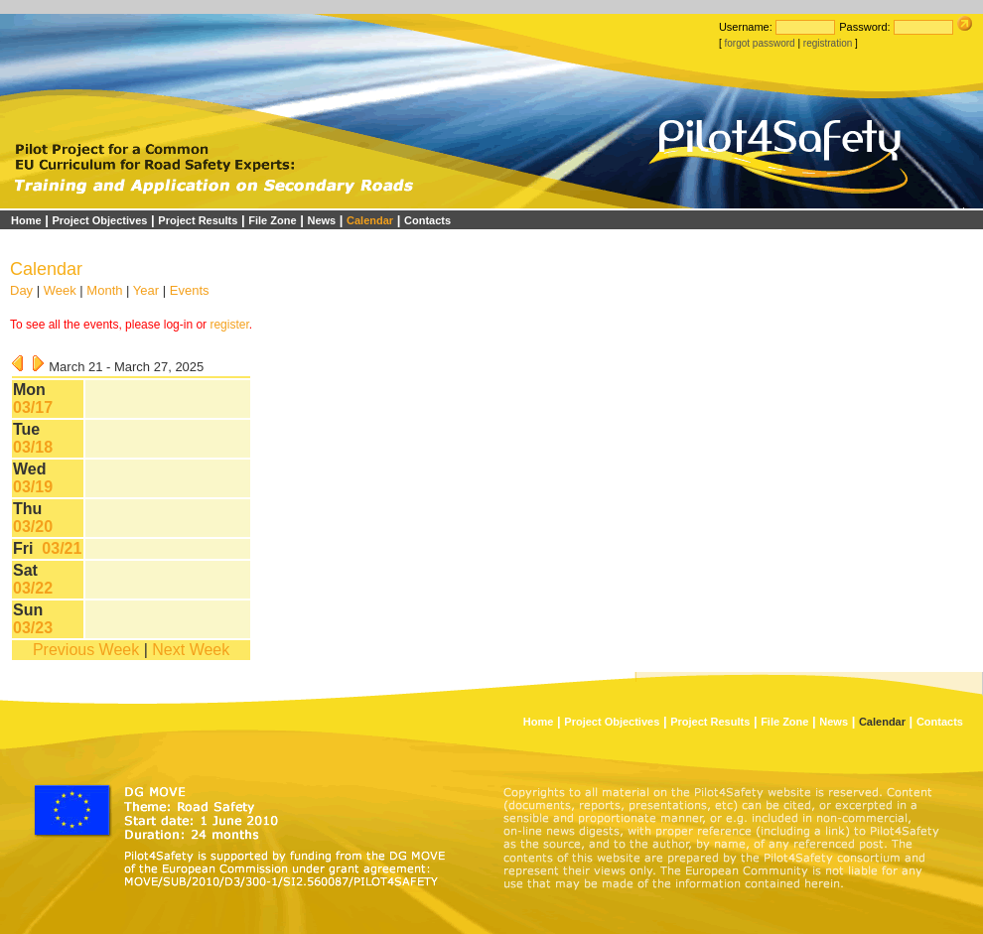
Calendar (370, 220)
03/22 (33, 588)
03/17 (33, 407)
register (229, 325)
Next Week (190, 649)
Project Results (197, 220)
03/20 (33, 526)
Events (190, 290)
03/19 (33, 486)
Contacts (427, 220)
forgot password (759, 43)
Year (146, 290)
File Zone (272, 220)
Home (26, 220)
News (321, 220)
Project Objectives (99, 220)
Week (60, 290)
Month (104, 290)
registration (827, 43)
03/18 (33, 447)
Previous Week (86, 649)
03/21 (61, 548)
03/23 (33, 627)
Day (21, 290)
